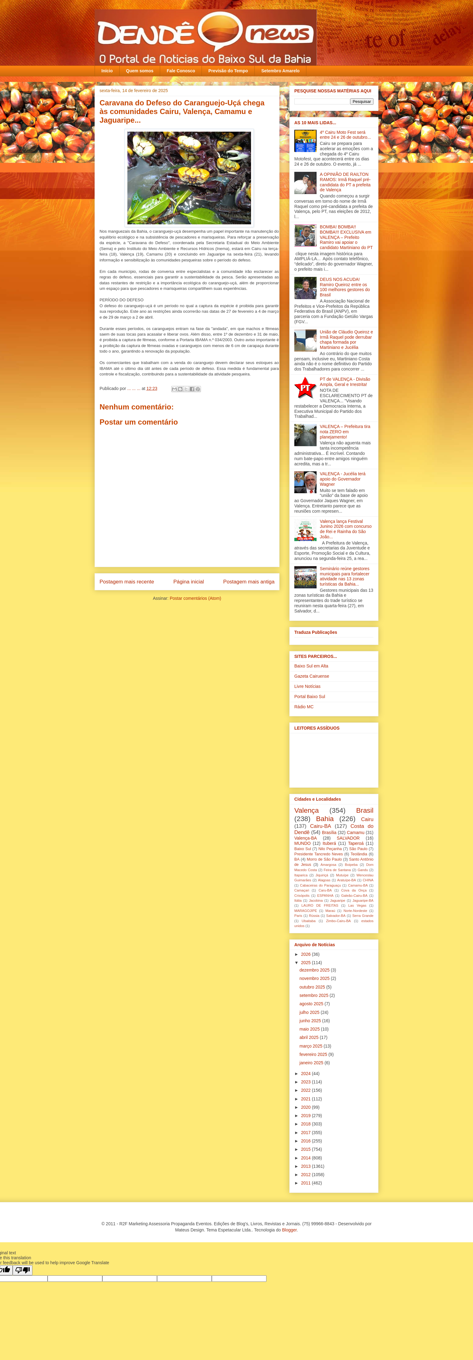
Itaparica (301, 875)
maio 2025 (310, 1029)
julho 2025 (310, 1012)
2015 (306, 1149)
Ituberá (329, 843)
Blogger (289, 1229)
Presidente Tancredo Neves (318, 854)
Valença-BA (305, 838)
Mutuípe (342, 875)
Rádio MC (303, 706)
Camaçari (301, 890)
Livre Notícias (307, 686)
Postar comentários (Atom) (195, 598)
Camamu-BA (358, 885)
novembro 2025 (315, 978)
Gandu (363, 870)
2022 (306, 1090)
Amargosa (328, 864)
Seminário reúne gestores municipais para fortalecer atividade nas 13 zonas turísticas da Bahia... (344, 576)
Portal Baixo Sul (309, 696)
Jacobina (316, 900)
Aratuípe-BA (346, 880)
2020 (306, 1107)
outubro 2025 (313, 987)
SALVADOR (348, 838)
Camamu (355, 832)
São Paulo (358, 849)
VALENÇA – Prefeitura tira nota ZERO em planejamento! (345, 431)
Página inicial (188, 582)
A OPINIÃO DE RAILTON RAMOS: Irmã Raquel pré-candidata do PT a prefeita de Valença (345, 182)
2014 (306, 1157)
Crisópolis (301, 895)
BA (297, 859)
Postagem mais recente (127, 582)
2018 (306, 1123)
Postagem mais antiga (249, 582)
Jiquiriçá (321, 875)
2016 (306, 1140)
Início (107, 70)
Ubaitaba (309, 921)
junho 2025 (311, 1020)
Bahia (325, 819)
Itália (298, 900)
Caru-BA (325, 890)
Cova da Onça (354, 890)
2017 (306, 1132)
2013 (306, 1166)
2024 (306, 1073)
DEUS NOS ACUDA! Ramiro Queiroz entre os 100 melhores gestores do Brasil (345, 287)
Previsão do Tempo (228, 70)
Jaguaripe (337, 900)
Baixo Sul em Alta (311, 665)
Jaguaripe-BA (362, 900)
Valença (306, 810)
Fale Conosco (181, 70)
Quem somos (140, 70)
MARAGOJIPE (305, 911)
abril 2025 (310, 1037)
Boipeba (351, 864)
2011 (306, 1182)
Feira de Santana (337, 870)
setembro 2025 (315, 995)
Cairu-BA (320, 826)
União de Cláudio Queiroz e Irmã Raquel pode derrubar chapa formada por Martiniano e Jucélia (346, 339)
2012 (306, 1174)
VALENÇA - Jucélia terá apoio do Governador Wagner (343, 479)
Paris (298, 915)
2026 (306, 954)
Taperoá (356, 843)
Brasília (329, 832)
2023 (306, 1081)
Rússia (314, 915)
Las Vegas (357, 905)
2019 (306, 1115)
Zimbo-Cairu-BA (338, 921)
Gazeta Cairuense (311, 676)
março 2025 (312, 1046)
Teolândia (359, 854)
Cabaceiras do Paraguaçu (320, 885)
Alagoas (324, 880)
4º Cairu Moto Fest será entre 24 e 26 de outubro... (345, 135)
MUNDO (302, 843)
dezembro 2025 (315, 970)
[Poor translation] (22, 1270)
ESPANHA (325, 895)
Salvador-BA (336, 915)
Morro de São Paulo (324, 859)
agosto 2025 (312, 1003)
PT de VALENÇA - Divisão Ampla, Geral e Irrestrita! (345, 382)
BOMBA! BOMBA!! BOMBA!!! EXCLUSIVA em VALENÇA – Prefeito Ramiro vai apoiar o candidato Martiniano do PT (346, 237)
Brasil (364, 810)
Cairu (367, 819)
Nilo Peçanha (330, 849)
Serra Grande (362, 915)
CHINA (368, 880)
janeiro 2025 (312, 1062)
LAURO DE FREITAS (319, 905)
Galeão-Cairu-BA (354, 895)
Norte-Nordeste (355, 911)
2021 (306, 1098)
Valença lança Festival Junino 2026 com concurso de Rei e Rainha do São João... (346, 529)
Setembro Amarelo (280, 70)
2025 (306, 962)
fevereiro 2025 (314, 1054)
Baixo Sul (302, 849)
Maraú (330, 911)
